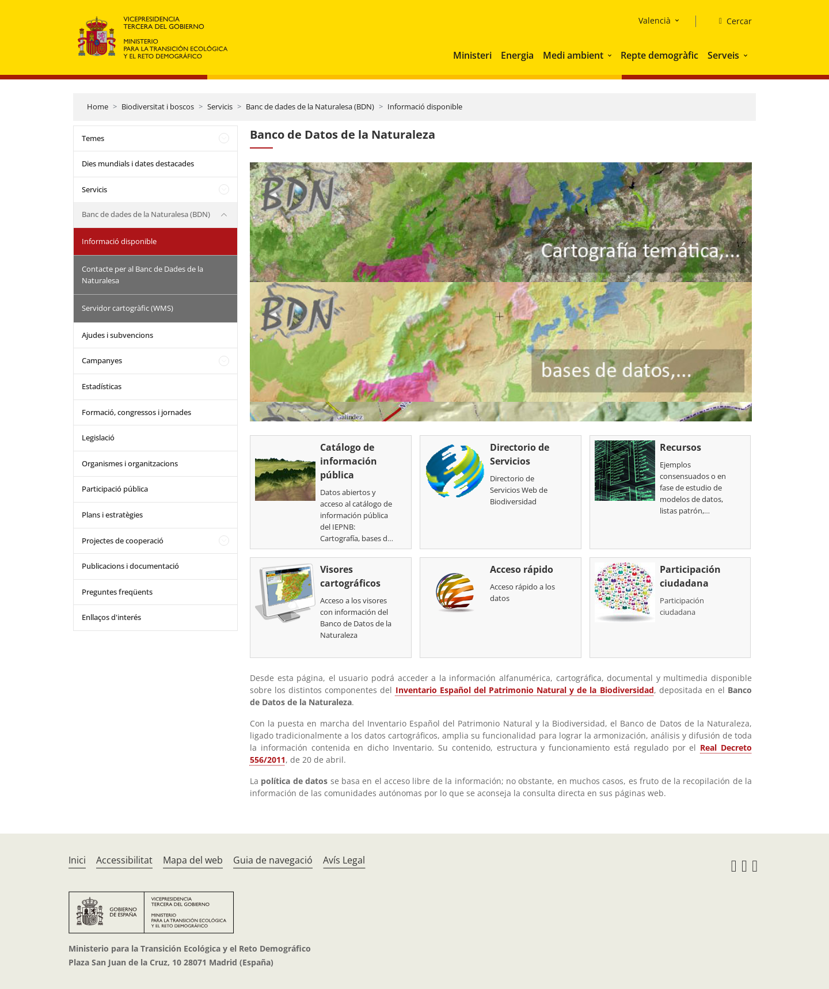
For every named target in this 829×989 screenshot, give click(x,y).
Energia (517, 55)
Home (97, 106)
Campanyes (102, 360)
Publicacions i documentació (130, 566)
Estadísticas (101, 386)
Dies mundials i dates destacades (138, 163)
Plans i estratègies (112, 514)
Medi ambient (573, 55)
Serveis (723, 55)
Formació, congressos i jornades (136, 412)
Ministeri (472, 55)
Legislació (98, 437)
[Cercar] (731, 21)
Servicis (220, 106)
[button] (611, 55)
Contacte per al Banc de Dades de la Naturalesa (142, 275)
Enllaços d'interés (111, 617)
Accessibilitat (124, 860)
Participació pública (115, 489)
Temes (93, 138)
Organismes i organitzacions (130, 463)
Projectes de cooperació (122, 540)
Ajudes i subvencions (117, 335)
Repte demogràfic (659, 55)
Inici (77, 860)
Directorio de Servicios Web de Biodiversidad (518, 490)
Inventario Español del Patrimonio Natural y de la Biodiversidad (525, 689)
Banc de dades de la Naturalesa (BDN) (310, 106)
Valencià (654, 20)
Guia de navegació (273, 860)
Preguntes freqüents (117, 592)
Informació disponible (424, 106)
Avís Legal (344, 860)
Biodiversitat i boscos (157, 106)
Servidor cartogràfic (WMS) (127, 308)
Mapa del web (193, 860)
